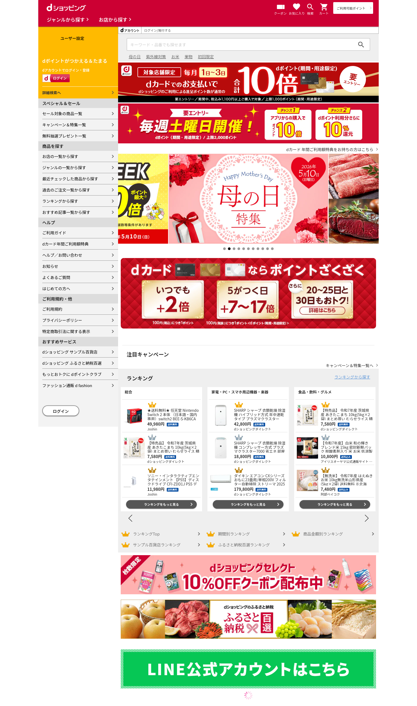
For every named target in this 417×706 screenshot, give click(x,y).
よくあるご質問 (56, 277)
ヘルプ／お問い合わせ (62, 255)
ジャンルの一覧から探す (64, 167)
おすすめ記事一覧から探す (66, 212)
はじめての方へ (56, 288)
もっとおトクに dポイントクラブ (72, 374)
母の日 (135, 56)
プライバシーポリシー (62, 320)
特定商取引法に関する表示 (66, 331)
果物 (189, 56)
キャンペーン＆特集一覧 (64, 124)
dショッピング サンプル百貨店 (69, 352)
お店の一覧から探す (60, 156)
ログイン (61, 411)
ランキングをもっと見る (161, 504)
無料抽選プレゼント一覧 (64, 136)
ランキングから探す (60, 201)
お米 (175, 56)
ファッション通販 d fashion (67, 385)
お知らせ (50, 266)
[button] (324, 7)
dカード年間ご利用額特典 (65, 244)
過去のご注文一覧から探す (66, 190)
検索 (361, 44)
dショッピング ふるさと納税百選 (72, 363)
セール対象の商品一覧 (62, 113)
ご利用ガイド (54, 232)
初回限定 (206, 56)
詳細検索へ (51, 92)
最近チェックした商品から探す (70, 178)
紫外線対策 (156, 56)
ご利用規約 (52, 309)
